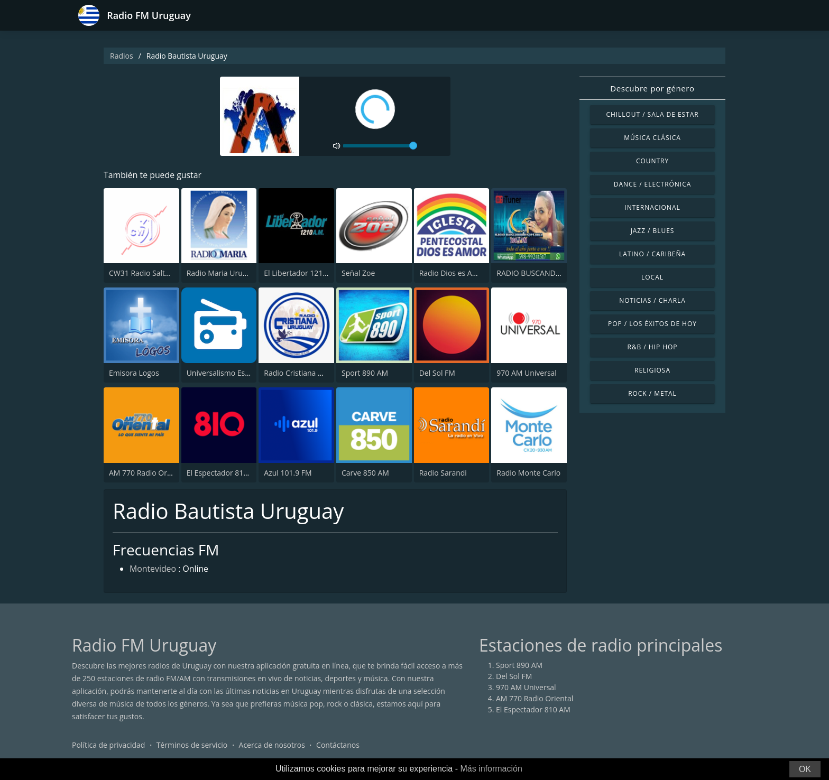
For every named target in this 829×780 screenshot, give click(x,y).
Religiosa (652, 370)
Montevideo (153, 569)
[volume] (380, 145)
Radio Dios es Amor (452, 273)
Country (652, 160)
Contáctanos (338, 745)
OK (805, 769)
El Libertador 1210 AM (302, 273)
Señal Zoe (358, 273)
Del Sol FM (437, 373)
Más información (491, 768)
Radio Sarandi (443, 473)
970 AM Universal (526, 373)
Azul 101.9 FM (287, 473)
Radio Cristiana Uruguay (305, 373)
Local (652, 277)
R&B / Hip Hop (653, 346)
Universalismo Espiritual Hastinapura (250, 373)
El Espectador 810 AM (224, 473)
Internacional (652, 207)
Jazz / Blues (653, 230)
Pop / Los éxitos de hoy (652, 323)
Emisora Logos (134, 373)
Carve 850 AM (365, 473)
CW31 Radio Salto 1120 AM (155, 273)
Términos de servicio (192, 745)
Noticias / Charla (652, 300)
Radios (121, 56)
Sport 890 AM (365, 373)
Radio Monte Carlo (528, 473)
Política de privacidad (108, 745)
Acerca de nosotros (272, 745)
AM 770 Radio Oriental (147, 473)
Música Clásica (652, 137)
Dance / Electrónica (652, 184)
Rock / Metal (652, 393)
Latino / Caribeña (652, 253)
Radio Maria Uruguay (223, 273)
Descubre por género (652, 88)
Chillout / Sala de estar (652, 114)
